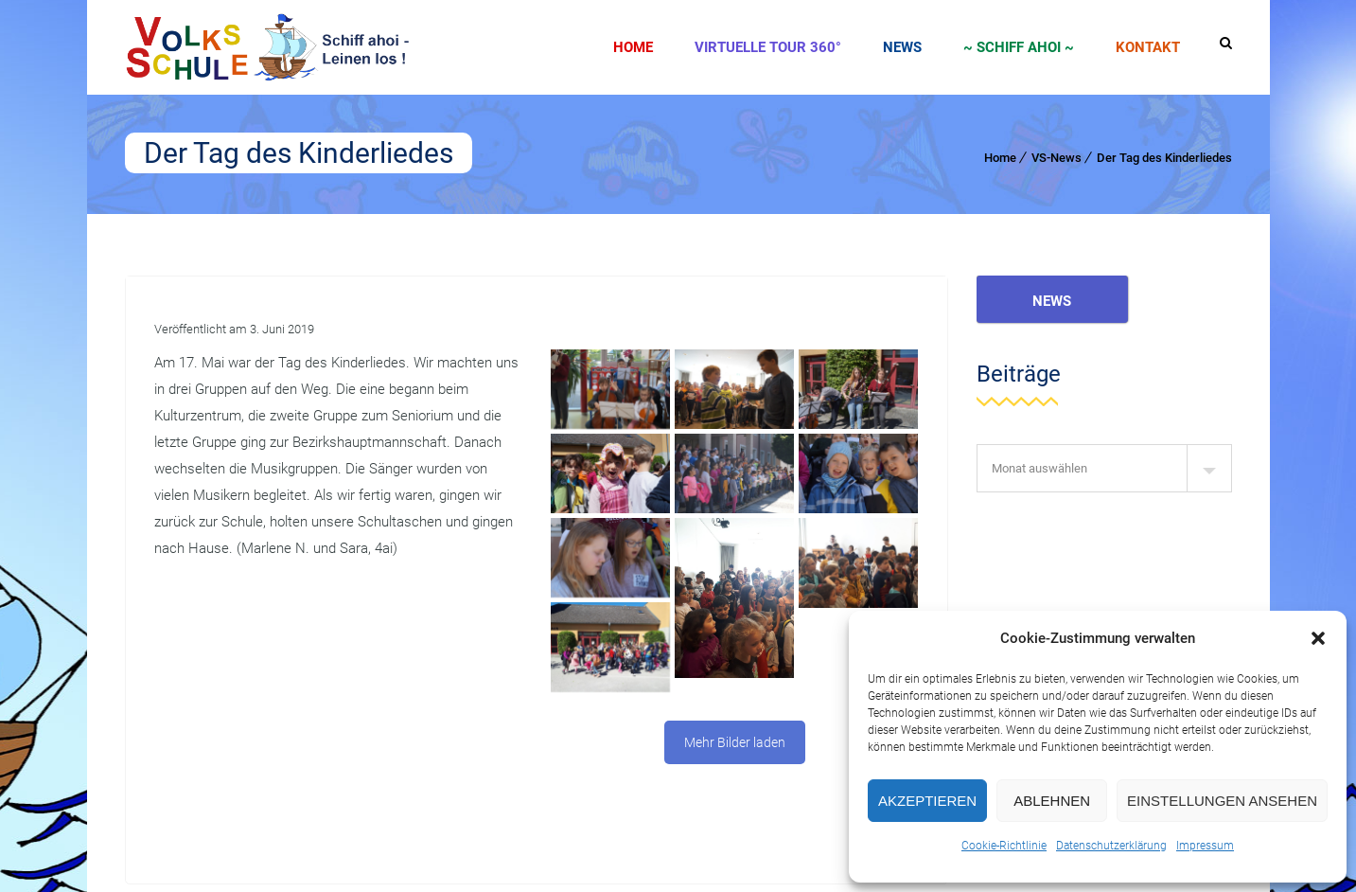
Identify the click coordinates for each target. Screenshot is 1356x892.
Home (633, 47)
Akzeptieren (927, 801)
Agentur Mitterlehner (264, 850)
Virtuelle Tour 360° (768, 47)
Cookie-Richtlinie (1004, 845)
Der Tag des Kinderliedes (1164, 158)
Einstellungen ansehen (1222, 801)
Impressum (1205, 845)
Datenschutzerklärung (1111, 845)
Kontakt (1148, 47)
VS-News (1056, 158)
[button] (1318, 638)
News (902, 47)
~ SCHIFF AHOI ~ (1018, 47)
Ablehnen (1051, 801)
